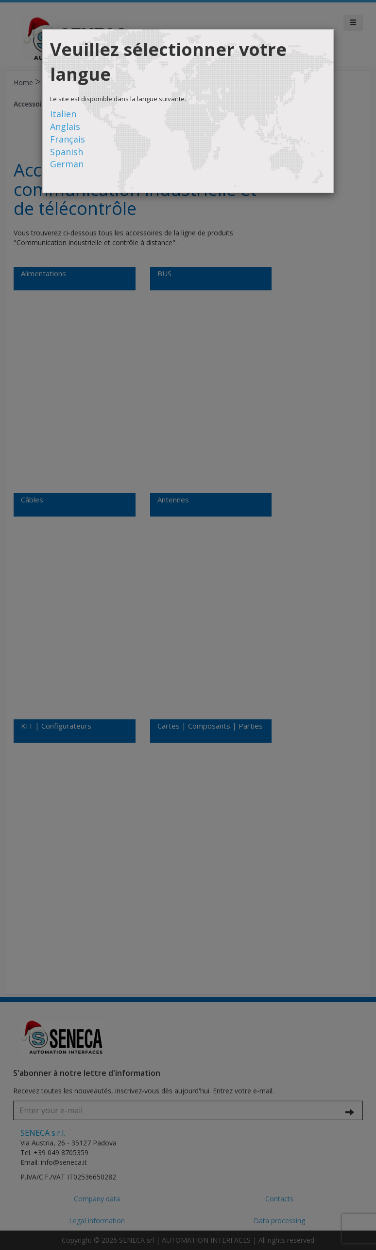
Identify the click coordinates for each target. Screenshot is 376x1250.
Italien (63, 114)
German (67, 164)
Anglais (65, 126)
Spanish (66, 152)
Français (67, 139)
